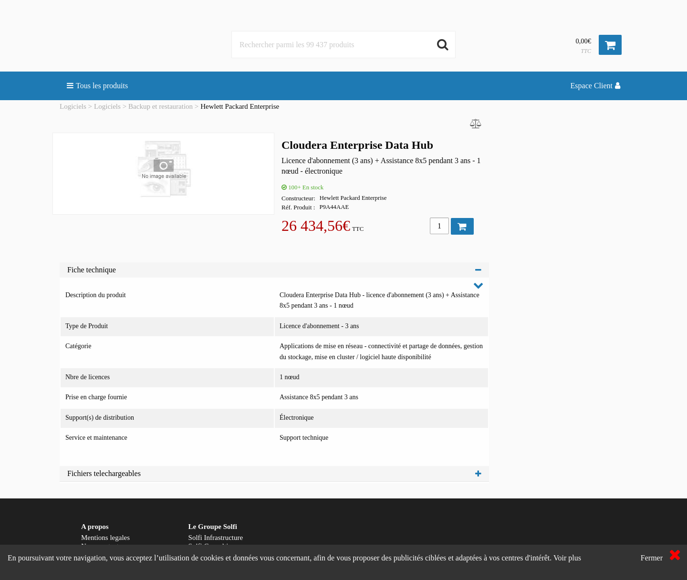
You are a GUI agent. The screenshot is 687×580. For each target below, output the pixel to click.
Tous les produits (97, 86)
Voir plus (567, 558)
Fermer (652, 558)
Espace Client (595, 86)
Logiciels (73, 106)
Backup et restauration (160, 106)
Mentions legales (105, 537)
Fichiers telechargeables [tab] (274, 473)
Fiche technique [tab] (274, 270)
